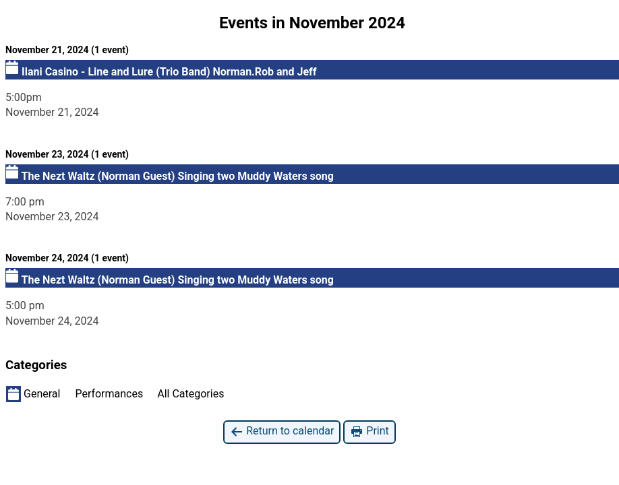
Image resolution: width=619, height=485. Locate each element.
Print (369, 431)
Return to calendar (282, 431)
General (33, 394)
